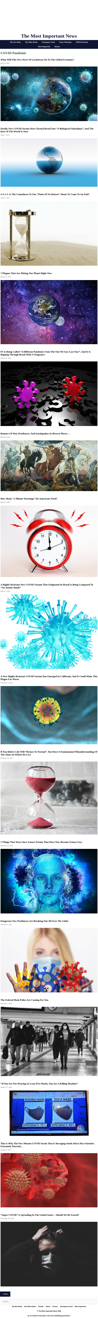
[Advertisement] (49, 17)
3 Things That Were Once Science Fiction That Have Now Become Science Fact (41, 842)
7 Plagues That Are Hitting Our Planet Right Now (26, 273)
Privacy (55, 1306)
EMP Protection (82, 42)
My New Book (15, 42)
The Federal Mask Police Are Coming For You (24, 1000)
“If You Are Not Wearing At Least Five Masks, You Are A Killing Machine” (39, 1083)
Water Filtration (65, 42)
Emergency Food (48, 42)
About (48, 1306)
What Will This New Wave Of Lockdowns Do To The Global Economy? (37, 59)
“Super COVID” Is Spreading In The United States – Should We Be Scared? (40, 1215)
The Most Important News (49, 36)
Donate (57, 47)
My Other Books (31, 42)
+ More (5, 1294)
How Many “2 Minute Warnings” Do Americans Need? (29, 498)
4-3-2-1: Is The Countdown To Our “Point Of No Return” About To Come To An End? (45, 194)
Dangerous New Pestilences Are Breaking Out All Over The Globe (34, 921)
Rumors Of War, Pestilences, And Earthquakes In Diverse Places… (35, 433)
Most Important (44, 47)
